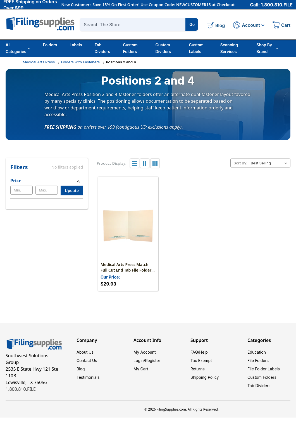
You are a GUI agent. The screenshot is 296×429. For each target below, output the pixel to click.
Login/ (139, 360)
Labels (76, 44)
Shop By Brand (267, 48)
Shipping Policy (204, 377)
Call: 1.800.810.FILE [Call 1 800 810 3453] (271, 5)
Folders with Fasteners (80, 62)
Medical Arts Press (39, 62)
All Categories (18, 48)
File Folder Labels (263, 368)
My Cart (140, 368)
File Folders (258, 360)
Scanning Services (229, 48)
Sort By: (240, 163)
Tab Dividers (102, 48)
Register (152, 360)
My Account (144, 352)
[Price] (46, 180)
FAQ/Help (199, 352)
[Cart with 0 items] (281, 25)
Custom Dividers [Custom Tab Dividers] (163, 48)
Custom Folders (130, 48)
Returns (197, 368)
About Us (85, 352)
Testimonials (88, 377)
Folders (50, 44)
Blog (81, 368)
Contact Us (87, 360)
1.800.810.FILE (21, 389)
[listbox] (270, 163)
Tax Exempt (201, 360)
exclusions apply (164, 127)
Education (256, 352)
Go (192, 24)
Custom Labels (196, 48)
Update (72, 190)
